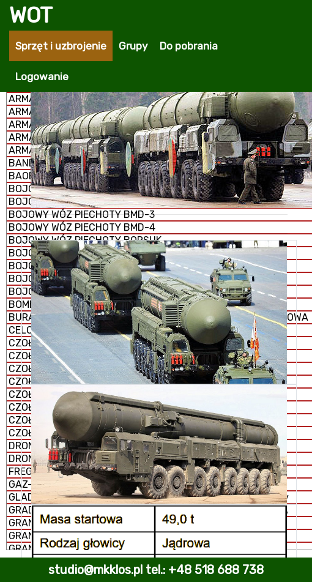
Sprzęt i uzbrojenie (60, 46)
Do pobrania (189, 46)
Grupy (133, 46)
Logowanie (42, 76)
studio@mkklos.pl (95, 569)
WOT (31, 15)
